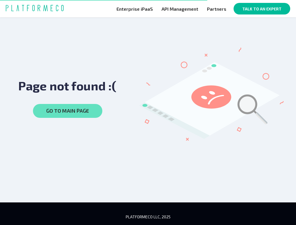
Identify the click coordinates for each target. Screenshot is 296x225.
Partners (216, 9)
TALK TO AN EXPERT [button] (262, 8)
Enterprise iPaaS (134, 9)
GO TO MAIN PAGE (67, 110)
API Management (180, 9)
